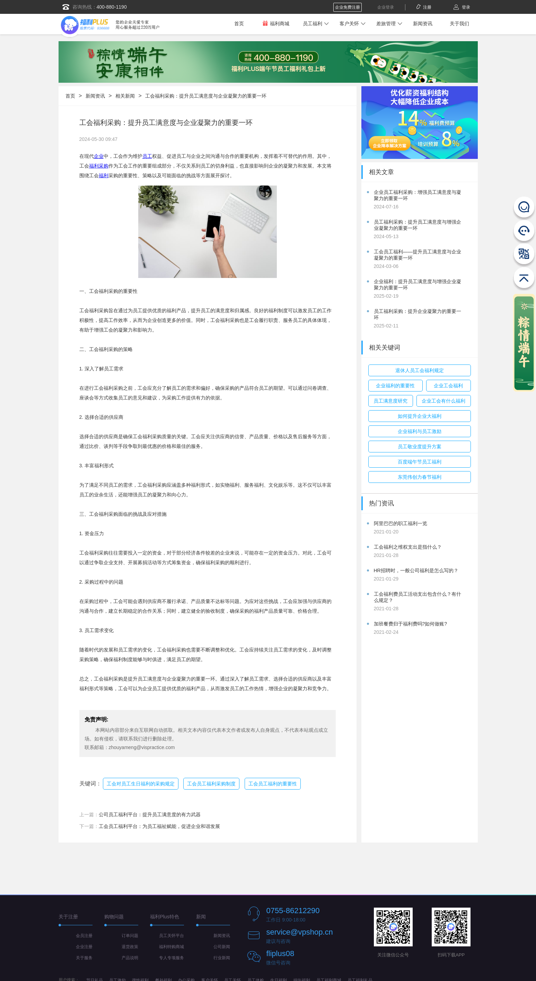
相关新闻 (125, 96)
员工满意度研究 (390, 401)
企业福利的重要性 (395, 385)
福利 (103, 175)
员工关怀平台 (171, 935)
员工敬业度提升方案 (419, 446)
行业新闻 (221, 957)
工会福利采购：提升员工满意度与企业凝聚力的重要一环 (205, 96)
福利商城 (275, 23)
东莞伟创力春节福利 (419, 477)
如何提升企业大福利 (419, 416)
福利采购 (98, 166)
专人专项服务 (171, 957)
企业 (99, 156)
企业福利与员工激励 (419, 431)
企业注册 (84, 946)
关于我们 (459, 23)
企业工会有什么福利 (443, 401)
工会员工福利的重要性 (272, 783)
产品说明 (130, 957)
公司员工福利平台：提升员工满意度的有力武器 (150, 814)
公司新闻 (221, 946)
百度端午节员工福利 (419, 462)
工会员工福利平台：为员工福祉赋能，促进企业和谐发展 (159, 826)
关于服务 (84, 957)
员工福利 (312, 23)
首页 (239, 23)
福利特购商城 (171, 946)
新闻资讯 (422, 23)
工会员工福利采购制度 (211, 783)
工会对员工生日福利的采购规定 (141, 783)
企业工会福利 (448, 385)
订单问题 (130, 935)
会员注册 (84, 935)
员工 (147, 156)
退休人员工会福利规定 (419, 370)
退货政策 (130, 946)
